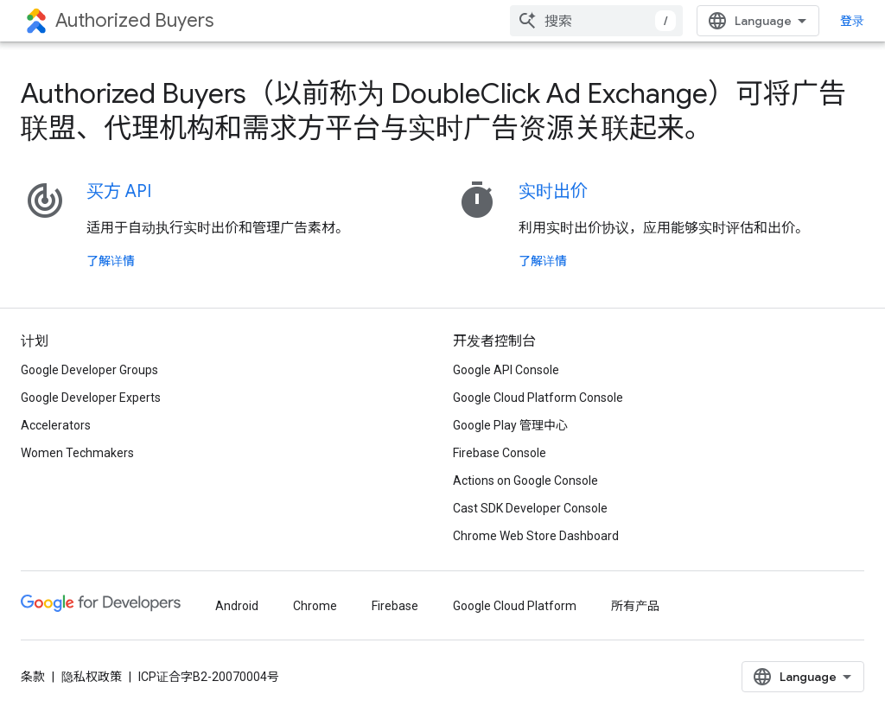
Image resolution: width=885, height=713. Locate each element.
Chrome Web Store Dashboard (536, 536)
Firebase (395, 606)
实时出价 (553, 191)
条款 (33, 677)
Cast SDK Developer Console (530, 508)
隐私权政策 (91, 677)
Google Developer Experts (91, 397)
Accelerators (56, 425)
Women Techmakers (77, 453)
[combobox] (596, 20)
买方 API (118, 191)
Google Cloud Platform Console (538, 397)
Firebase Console (499, 453)
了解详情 (110, 261)
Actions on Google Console (525, 480)
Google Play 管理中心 (510, 425)
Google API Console (506, 370)
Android (236, 606)
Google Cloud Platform (514, 606)
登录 (852, 21)
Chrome (315, 606)
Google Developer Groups (89, 370)
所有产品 (635, 606)
